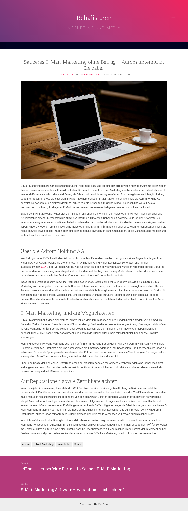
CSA (43, 266)
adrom (26, 444)
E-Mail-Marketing (44, 444)
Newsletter (63, 444)
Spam (77, 444)
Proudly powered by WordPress (94, 504)
